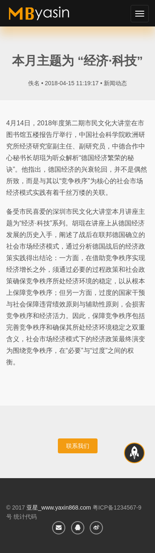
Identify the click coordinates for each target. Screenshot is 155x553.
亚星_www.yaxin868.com (58, 507)
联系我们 (77, 446)
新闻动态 (115, 83)
